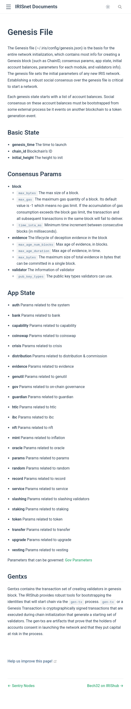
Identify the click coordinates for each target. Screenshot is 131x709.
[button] (8, 7)
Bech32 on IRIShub (103, 685)
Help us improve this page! (32, 661)
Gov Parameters (78, 560)
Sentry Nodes (22, 685)
